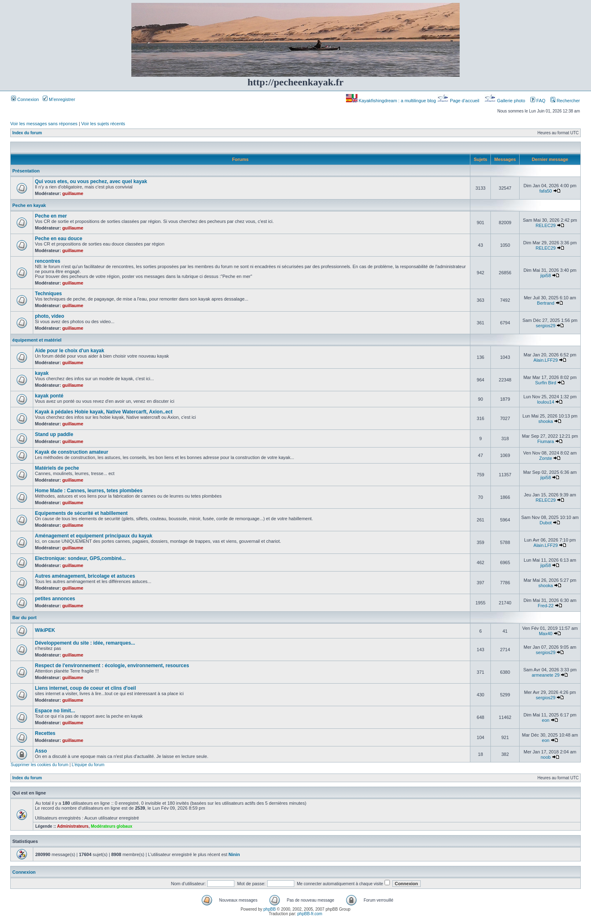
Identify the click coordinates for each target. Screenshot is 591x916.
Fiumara (545, 441)
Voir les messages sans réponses (44, 123)
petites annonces (55, 598)
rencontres (47, 261)
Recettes (45, 733)
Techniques (48, 293)
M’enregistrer (59, 99)
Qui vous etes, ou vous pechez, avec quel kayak (91, 181)
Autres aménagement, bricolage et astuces (85, 576)
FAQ (537, 100)
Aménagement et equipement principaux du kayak (93, 536)
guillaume (72, 193)
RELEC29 (546, 225)
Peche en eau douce (58, 238)
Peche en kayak (29, 205)
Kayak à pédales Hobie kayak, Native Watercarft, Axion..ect (103, 412)
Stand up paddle (54, 434)
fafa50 (545, 190)
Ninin (234, 854)
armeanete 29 (546, 675)
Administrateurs (73, 826)
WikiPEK (45, 630)
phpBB (269, 909)
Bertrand (545, 303)
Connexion (25, 99)
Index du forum (27, 133)
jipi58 (546, 275)
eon (545, 720)
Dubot (546, 522)
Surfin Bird (545, 382)
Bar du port (24, 617)
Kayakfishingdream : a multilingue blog (391, 100)
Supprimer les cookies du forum (40, 764)
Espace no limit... (55, 711)
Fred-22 (546, 605)
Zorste (545, 458)
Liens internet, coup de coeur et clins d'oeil (85, 688)
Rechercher (565, 100)
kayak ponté (49, 396)
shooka (545, 421)
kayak (41, 373)
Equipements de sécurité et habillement (81, 513)
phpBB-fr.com (310, 913)
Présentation (26, 170)
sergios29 (546, 325)
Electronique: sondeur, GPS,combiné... (80, 558)
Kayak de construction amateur (71, 452)
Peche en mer (51, 216)
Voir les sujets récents (103, 123)
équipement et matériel (37, 339)
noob (545, 757)
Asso (41, 751)
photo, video (49, 316)
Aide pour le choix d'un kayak (69, 351)
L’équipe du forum (88, 764)
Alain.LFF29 (546, 360)
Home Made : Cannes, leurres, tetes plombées (88, 491)
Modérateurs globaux (111, 826)
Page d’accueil (459, 100)
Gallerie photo (505, 100)
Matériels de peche (57, 468)
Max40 (545, 633)
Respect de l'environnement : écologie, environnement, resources (112, 665)
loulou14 (545, 401)
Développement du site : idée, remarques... (85, 643)
